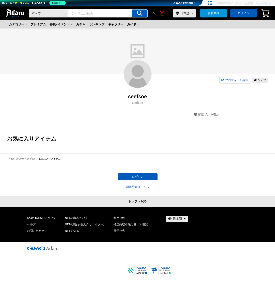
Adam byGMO (16, 158)
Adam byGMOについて (41, 218)
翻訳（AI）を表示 (206, 114)
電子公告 (119, 230)
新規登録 (213, 13)
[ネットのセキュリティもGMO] (34, 3)
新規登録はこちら (137, 186)
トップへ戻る (137, 201)
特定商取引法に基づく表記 (130, 224)
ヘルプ (31, 224)
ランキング (96, 24)
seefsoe (31, 158)
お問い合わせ (35, 230)
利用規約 (119, 218)
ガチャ (80, 24)
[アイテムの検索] (140, 13)
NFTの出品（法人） (76, 218)
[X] (154, 13)
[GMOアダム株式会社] (42, 248)
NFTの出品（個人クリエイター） (85, 224)
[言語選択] (184, 13)
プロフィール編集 (234, 80)
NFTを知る (72, 230)
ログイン (243, 13)
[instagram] (162, 13)
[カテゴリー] (49, 13)
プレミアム (38, 24)
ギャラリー (115, 24)
